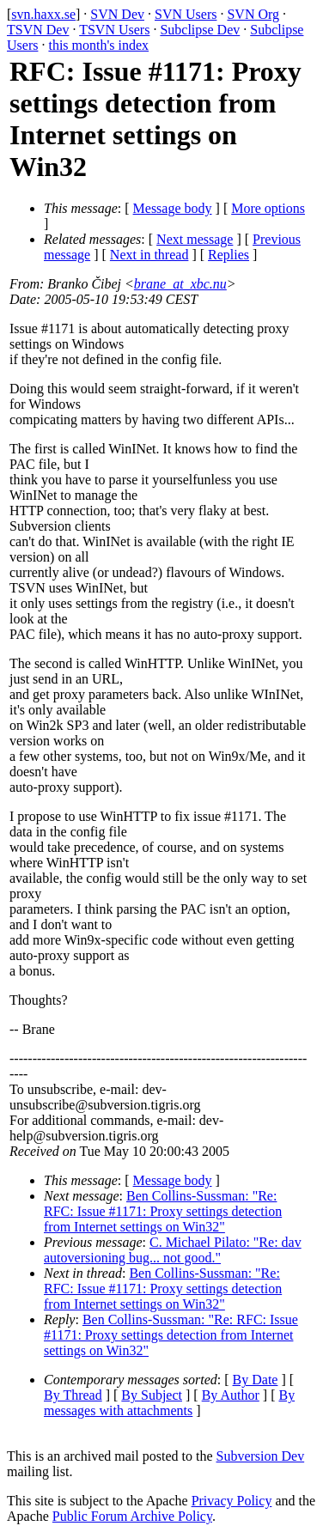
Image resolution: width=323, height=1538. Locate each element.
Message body (172, 208)
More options (268, 208)
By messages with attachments (169, 1403)
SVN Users (185, 14)
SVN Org (253, 14)
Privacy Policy (232, 1500)
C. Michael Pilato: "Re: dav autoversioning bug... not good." (173, 1250)
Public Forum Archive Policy (132, 1516)
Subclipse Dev (200, 29)
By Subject (151, 1395)
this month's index (98, 45)
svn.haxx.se (43, 14)
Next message (194, 239)
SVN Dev (117, 14)
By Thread (73, 1395)
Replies (228, 254)
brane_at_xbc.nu (180, 284)
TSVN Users (114, 29)
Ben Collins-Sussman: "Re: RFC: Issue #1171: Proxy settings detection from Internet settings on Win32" (163, 1211)
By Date (255, 1379)
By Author (230, 1395)
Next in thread (149, 254)
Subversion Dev (260, 1456)
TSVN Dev (38, 29)
